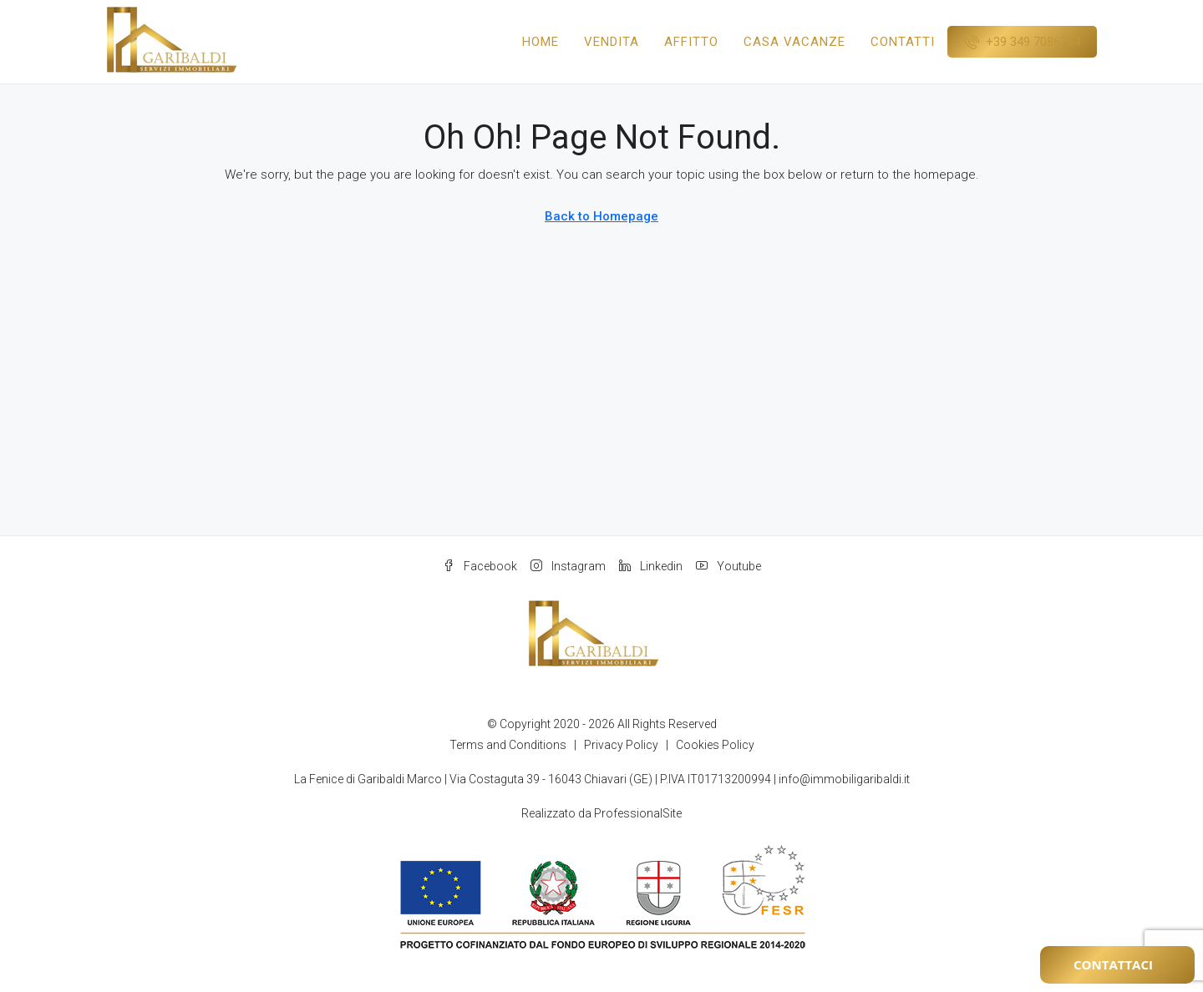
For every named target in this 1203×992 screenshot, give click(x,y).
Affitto (691, 41)
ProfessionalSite (638, 813)
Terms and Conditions (507, 745)
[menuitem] (1022, 42)
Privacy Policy (621, 745)
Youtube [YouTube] (728, 566)
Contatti (903, 41)
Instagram (568, 566)
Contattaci (1113, 964)
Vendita (611, 41)
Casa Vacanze (794, 41)
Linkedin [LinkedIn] (651, 566)
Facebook (480, 566)
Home (540, 41)
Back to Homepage (601, 216)
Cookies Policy (715, 745)
